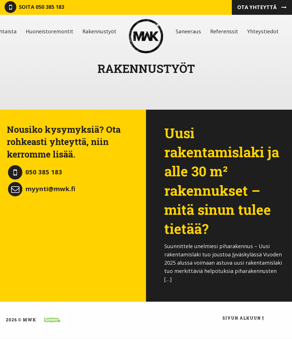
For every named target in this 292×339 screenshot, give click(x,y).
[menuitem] (49, 31)
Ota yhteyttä (262, 7)
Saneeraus (188, 31)
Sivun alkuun (243, 318)
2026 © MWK (21, 319)
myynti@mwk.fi (41, 188)
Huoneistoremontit (49, 31)
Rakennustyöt (99, 31)
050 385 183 (34, 7)
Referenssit (224, 31)
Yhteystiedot (263, 31)
